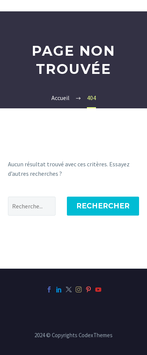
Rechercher (103, 206)
